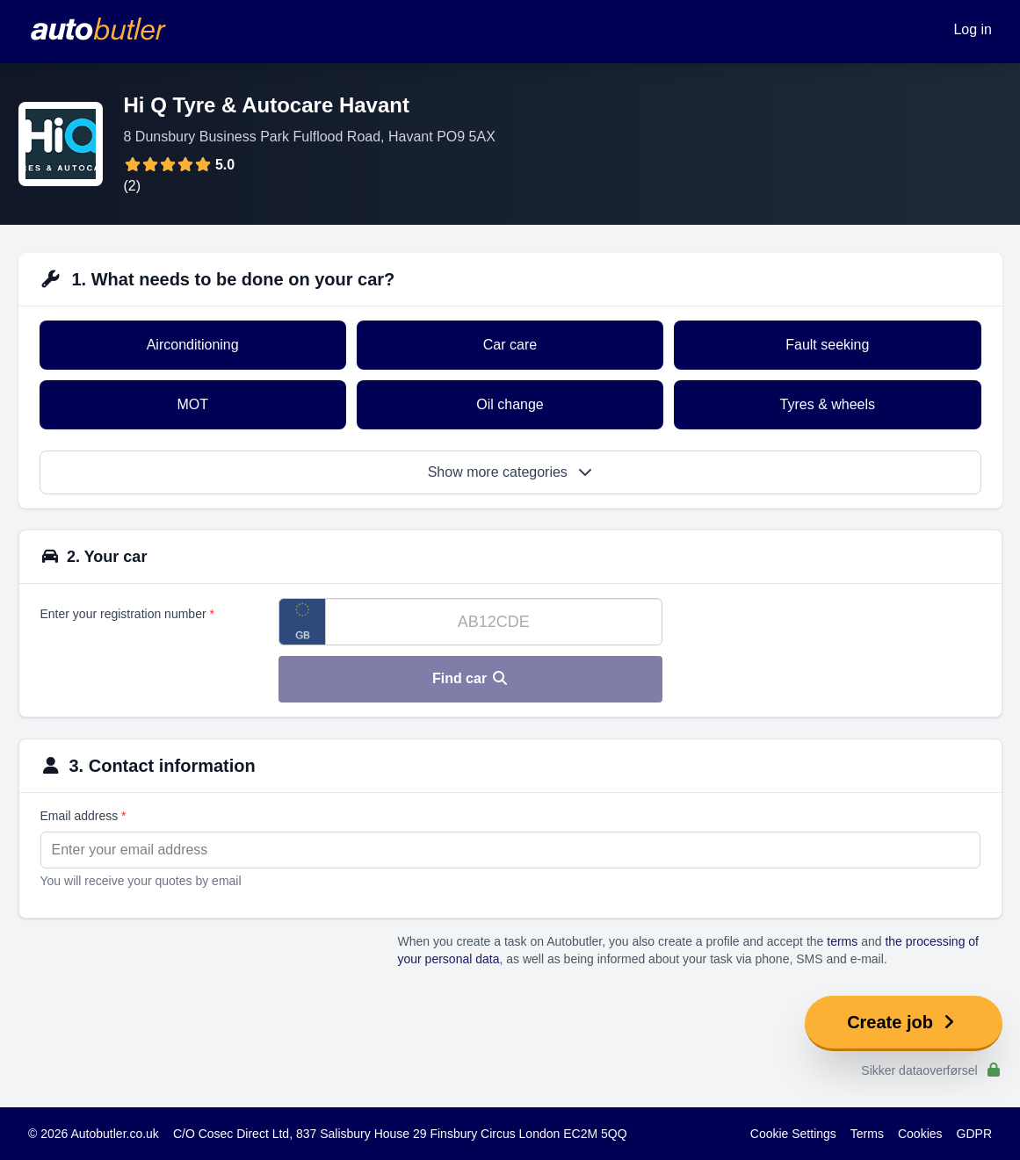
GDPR (974, 1134)
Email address (83, 816)
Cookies (920, 1134)
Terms (867, 1134)
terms (842, 941)
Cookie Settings (793, 1134)
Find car (470, 678)
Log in (972, 29)
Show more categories (510, 472)
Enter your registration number (127, 614)
